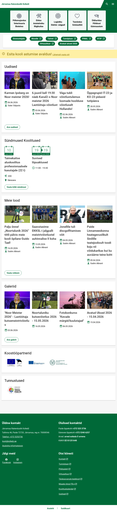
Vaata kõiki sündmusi (16, 187)
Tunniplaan (70, 39)
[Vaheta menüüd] (112, 3)
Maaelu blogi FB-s (67, 484)
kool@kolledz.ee (9, 441)
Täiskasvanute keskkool (69, 479)
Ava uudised (12, 127)
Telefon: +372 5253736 (12, 437)
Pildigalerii (63, 469)
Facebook (6, 461)
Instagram (17, 461)
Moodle (37, 39)
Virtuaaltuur (47, 44)
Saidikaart (65, 508)
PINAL (87, 39)
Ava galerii (11, 340)
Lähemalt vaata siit (61, 54)
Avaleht (50, 508)
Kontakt (62, 459)
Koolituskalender (66, 489)
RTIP (101, 39)
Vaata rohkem (13, 273)
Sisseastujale (19, 38)
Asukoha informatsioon (12, 446)
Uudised (62, 494)
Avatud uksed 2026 (68, 43)
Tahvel (52, 39)
